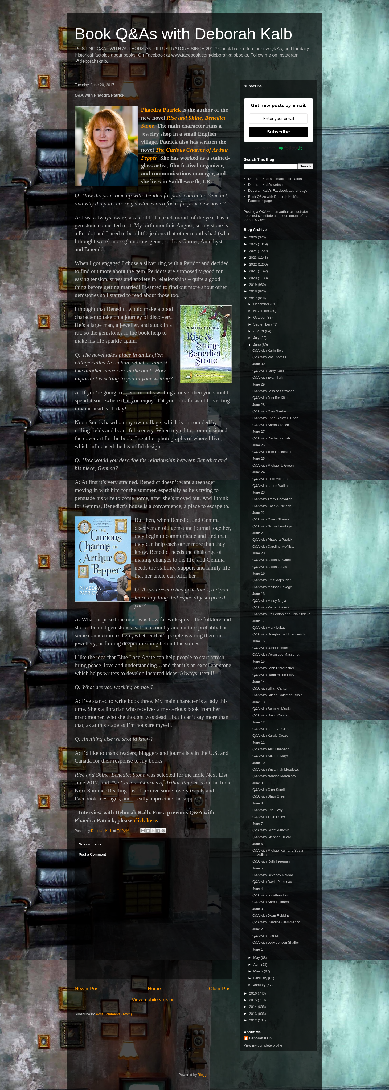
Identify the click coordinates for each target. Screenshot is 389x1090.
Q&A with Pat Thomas (269, 357)
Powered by (278, 148)
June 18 (258, 594)
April (257, 965)
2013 (253, 1014)
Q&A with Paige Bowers (270, 607)
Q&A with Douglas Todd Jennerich (278, 634)
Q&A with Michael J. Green (273, 465)
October (260, 317)
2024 (253, 251)
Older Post (220, 988)
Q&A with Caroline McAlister (274, 546)
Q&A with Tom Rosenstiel (271, 452)
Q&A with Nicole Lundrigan (273, 526)
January (260, 985)
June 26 (258, 445)
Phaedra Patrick (161, 110)
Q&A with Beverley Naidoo (272, 875)
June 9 (257, 783)
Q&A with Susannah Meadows (275, 769)
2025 (253, 244)
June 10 (258, 763)
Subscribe (278, 131)
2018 (253, 291)
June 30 (258, 364)
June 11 (258, 742)
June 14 (258, 682)
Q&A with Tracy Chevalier (272, 499)
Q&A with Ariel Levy (267, 810)
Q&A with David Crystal (270, 715)
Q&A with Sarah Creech (270, 425)
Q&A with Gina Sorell (268, 790)
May (257, 958)
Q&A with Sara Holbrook (271, 902)
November (261, 311)
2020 (253, 278)
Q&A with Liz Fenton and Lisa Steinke (281, 614)
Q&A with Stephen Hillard (271, 837)
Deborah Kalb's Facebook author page (277, 191)
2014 (253, 1007)
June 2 (257, 929)
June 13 (258, 702)
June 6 (257, 844)
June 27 (258, 432)
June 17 (258, 621)
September (262, 324)
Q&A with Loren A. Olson (271, 729)
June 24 (258, 472)
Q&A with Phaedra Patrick (272, 540)
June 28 (258, 405)
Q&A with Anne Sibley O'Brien (275, 418)
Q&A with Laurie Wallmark (272, 486)
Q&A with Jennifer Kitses (271, 398)
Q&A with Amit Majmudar (271, 580)
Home (154, 988)
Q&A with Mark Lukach (270, 628)
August (259, 331)
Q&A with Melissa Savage (272, 587)
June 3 (257, 909)
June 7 (257, 823)
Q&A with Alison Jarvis (269, 567)
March (258, 971)
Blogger (204, 1075)
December (261, 304)
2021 (253, 271)
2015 (253, 1000)
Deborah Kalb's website (266, 185)
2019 (253, 285)
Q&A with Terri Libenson (270, 749)
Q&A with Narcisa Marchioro (274, 776)
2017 (253, 298)
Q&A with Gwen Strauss (270, 519)
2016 (253, 993)
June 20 (258, 553)
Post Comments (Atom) (114, 1014)
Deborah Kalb (260, 1038)
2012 (253, 1020)
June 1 (257, 949)
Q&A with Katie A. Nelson (271, 506)
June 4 (257, 889)
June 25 (258, 458)
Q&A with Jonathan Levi (270, 895)
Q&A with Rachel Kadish (271, 438)
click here (145, 820)
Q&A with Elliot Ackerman (272, 479)
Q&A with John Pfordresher (273, 668)
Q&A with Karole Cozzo (270, 736)
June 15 (258, 661)
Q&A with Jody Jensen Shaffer (275, 942)
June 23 (258, 492)
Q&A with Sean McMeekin (272, 709)
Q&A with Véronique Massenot (275, 654)
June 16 (258, 641)
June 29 (258, 384)
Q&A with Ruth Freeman (271, 861)
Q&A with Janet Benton (270, 648)
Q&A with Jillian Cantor (270, 688)
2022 (253, 264)
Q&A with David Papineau (272, 882)
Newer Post (87, 988)
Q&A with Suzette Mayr (270, 756)
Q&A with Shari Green (269, 796)
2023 (253, 257)
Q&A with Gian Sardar (269, 411)
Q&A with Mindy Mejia (269, 601)
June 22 (258, 513)
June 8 (257, 803)
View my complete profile (263, 1045)
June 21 (258, 533)
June (257, 345)
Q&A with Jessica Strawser (273, 391)
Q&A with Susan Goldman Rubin (277, 695)
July (256, 338)
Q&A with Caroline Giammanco (276, 922)
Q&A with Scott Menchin (270, 830)
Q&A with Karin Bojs (267, 350)
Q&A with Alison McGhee (271, 560)
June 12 (258, 722)
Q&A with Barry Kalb (268, 371)
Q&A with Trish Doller (268, 817)
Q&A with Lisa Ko (265, 936)
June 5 (257, 868)
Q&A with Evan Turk (267, 377)
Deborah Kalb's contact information (275, 179)
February (260, 978)
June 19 (258, 573)
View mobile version (153, 999)
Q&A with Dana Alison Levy (273, 675)
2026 (253, 237)
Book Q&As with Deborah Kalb (183, 34)
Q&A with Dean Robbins (270, 915)
